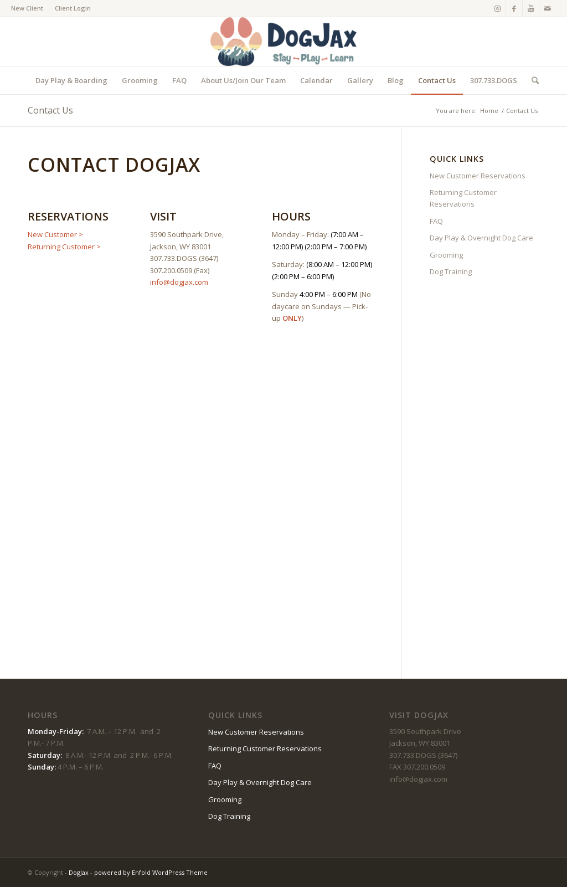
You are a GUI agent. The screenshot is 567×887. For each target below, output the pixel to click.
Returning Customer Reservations (463, 198)
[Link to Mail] (547, 8)
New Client (27, 8)
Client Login (73, 8)
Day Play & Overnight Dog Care (481, 238)
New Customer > (55, 234)
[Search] (531, 80)
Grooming (446, 255)
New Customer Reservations (477, 176)
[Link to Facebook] (514, 8)
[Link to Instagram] (497, 8)
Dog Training (451, 271)
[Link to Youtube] (531, 8)
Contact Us (50, 110)
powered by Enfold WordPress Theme (151, 872)
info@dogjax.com (179, 282)
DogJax (79, 872)
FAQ (436, 221)
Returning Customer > (64, 247)
